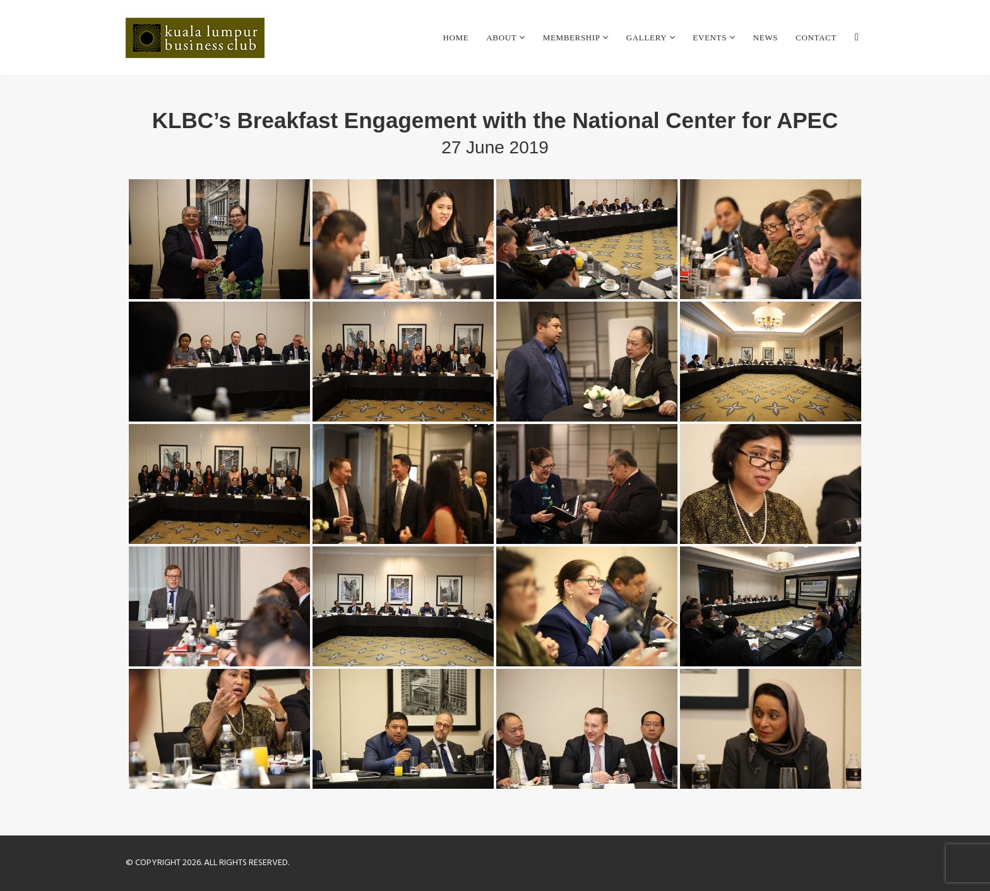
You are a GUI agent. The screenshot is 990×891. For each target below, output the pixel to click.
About (502, 37)
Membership (572, 37)
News (765, 37)
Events (711, 37)
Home (455, 37)
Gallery (647, 37)
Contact (816, 37)
